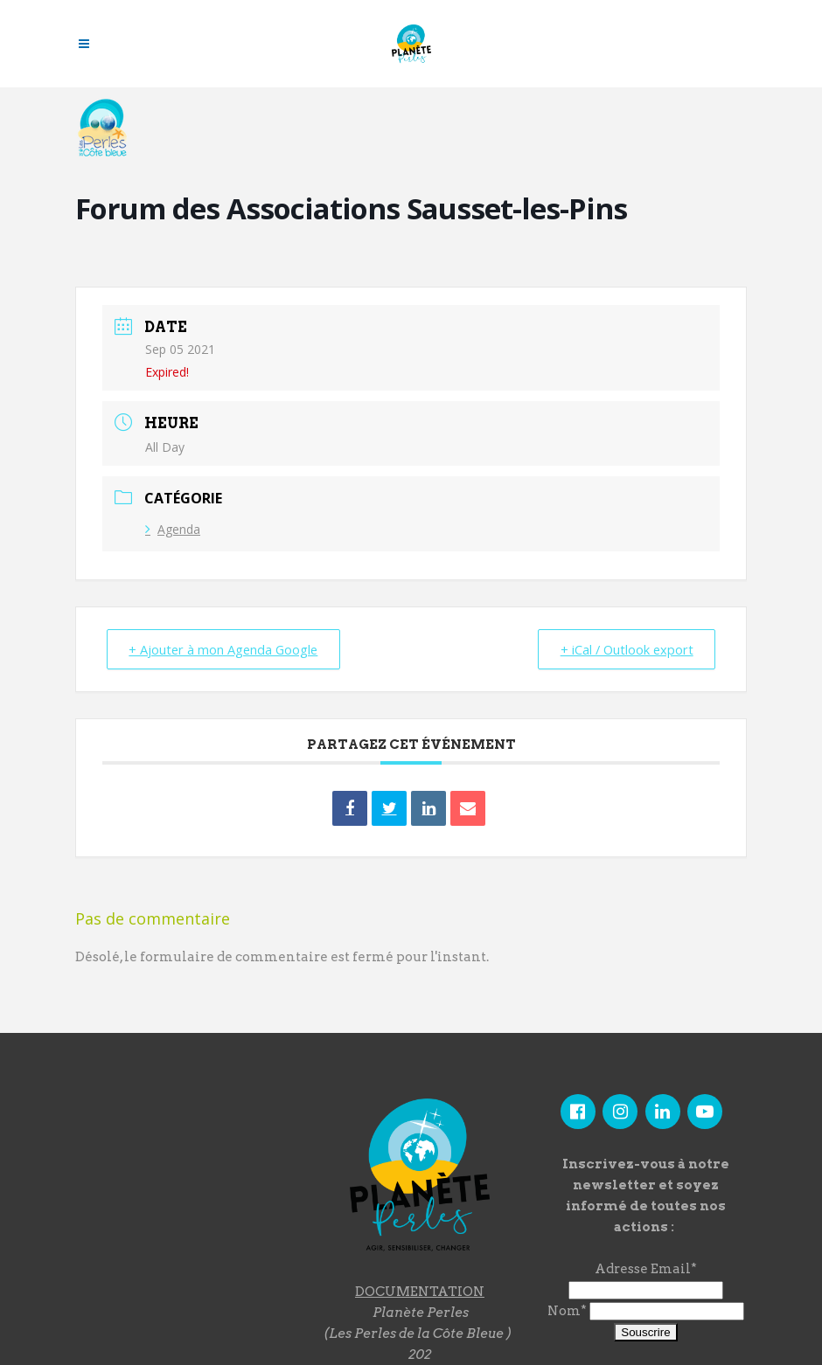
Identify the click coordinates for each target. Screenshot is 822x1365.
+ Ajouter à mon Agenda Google (228, 649)
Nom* (567, 1311)
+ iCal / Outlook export (622, 649)
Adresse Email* (646, 1269)
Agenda (172, 529)
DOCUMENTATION (419, 1291)
